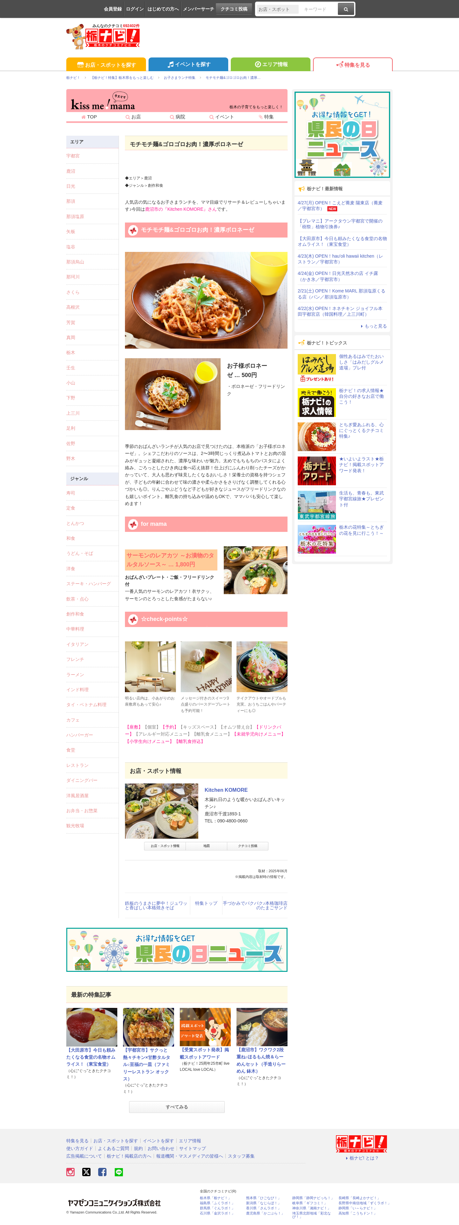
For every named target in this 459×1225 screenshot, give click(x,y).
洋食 (70, 568)
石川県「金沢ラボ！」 (217, 1213)
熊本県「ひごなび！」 (263, 1198)
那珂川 (73, 276)
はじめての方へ (163, 8)
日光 (70, 186)
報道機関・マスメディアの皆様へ (189, 1156)
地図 (206, 846)
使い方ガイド (79, 1148)
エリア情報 (270, 65)
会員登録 (113, 8)
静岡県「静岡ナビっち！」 (313, 1198)
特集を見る (353, 65)
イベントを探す (188, 65)
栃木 (70, 352)
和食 (70, 538)
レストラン (77, 765)
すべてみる (177, 1106)
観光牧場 (75, 825)
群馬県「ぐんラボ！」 (217, 1208)
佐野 (70, 443)
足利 (70, 428)
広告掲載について (84, 1156)
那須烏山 (75, 261)
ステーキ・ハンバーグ (88, 583)
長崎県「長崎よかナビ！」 (360, 1198)
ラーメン (75, 674)
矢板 (70, 231)
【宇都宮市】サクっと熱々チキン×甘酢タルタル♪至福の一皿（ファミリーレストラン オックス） (146, 1064)
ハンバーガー (79, 734)
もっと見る (373, 326)
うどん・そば (79, 553)
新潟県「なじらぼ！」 (263, 1203)
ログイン (135, 8)
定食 (70, 507)
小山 (70, 382)
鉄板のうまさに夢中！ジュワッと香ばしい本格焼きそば (156, 905)
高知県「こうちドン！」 (358, 1213)
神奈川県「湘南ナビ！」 (311, 1208)
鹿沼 (70, 171)
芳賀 (70, 322)
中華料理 (75, 628)
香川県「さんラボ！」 (263, 1208)
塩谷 (70, 246)
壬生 (70, 367)
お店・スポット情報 (165, 846)
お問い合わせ (161, 1148)
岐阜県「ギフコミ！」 (309, 1203)
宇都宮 (73, 155)
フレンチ (75, 659)
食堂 (70, 749)
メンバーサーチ (198, 8)
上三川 (73, 413)
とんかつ (75, 523)
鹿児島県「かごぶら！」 (265, 1213)
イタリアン (77, 644)
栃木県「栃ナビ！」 (215, 1198)
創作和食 (75, 613)
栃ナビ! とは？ (361, 1158)
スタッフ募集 (241, 1156)
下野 (70, 397)
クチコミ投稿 (234, 8)
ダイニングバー (82, 780)
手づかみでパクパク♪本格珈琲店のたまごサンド (255, 905)
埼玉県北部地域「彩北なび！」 (311, 1215)
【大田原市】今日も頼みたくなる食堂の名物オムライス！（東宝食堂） (90, 1057)
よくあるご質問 (113, 1148)
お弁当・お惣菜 (82, 810)
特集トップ (206, 903)
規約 (138, 1148)
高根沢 (73, 307)
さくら (73, 292)
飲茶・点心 (77, 598)
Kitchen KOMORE (226, 790)
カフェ (73, 719)
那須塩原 (75, 216)
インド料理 (77, 689)
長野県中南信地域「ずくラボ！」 (365, 1203)
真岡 (70, 337)
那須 (70, 201)
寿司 (70, 492)
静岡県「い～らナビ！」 (358, 1208)
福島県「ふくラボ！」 (217, 1203)
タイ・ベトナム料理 (86, 704)
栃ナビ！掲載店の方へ (129, 1156)
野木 (70, 458)
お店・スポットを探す (106, 65)
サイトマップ (192, 1148)
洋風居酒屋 (77, 795)
